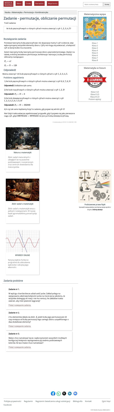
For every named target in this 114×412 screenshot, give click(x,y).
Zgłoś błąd (106, 401)
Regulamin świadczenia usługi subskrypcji (53, 401)
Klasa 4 (95, 50)
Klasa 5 (95, 53)
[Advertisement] (40, 372)
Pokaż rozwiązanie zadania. (20, 305)
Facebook (8, 405)
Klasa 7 (95, 58)
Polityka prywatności (12, 401)
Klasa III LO (94, 97)
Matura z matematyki (22, 152)
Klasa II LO (95, 94)
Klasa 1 (95, 43)
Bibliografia (77, 401)
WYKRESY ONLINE (22, 255)
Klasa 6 (95, 55)
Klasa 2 (95, 45)
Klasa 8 (95, 60)
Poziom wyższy (95, 99)
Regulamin (28, 401)
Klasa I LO (95, 92)
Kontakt (88, 401)
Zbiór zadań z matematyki (22, 204)
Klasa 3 (95, 48)
